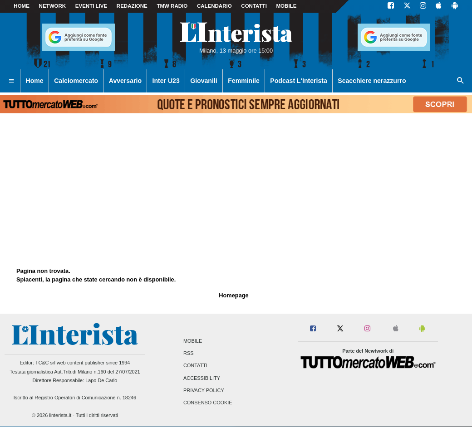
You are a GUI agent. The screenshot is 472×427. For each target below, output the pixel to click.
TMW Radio (172, 6)
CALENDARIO (214, 6)
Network (52, 6)
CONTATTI (254, 6)
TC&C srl (45, 362)
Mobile (192, 341)
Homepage (233, 295)
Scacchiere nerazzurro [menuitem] (372, 80)
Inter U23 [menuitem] (166, 80)
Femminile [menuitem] (244, 80)
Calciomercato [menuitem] (76, 80)
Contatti (195, 366)
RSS (188, 353)
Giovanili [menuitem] (203, 80)
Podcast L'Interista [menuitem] (298, 80)
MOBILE (286, 6)
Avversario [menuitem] (125, 80)
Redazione (132, 6)
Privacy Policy (203, 390)
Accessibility (201, 378)
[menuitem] (11, 81)
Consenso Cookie (207, 402)
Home (22, 6)
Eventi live (91, 6)
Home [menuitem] (35, 80)
